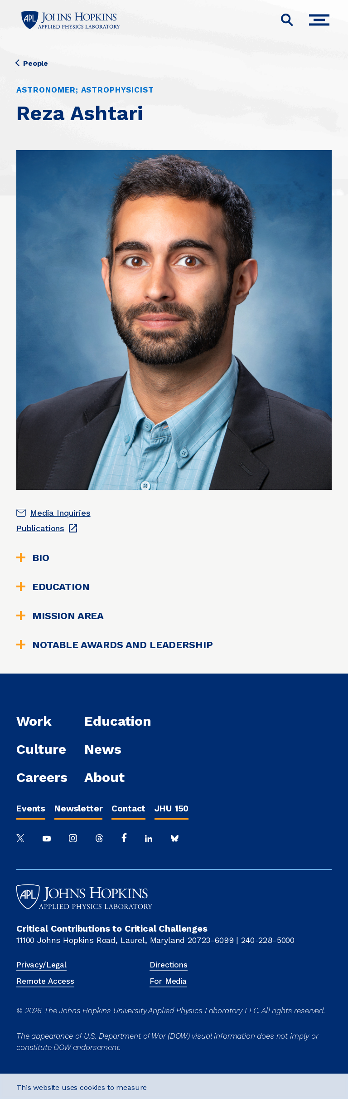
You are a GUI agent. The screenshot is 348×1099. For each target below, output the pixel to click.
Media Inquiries (60, 513)
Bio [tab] (32, 557)
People (32, 63)
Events (30, 808)
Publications (40, 528)
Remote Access (45, 981)
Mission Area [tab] (60, 616)
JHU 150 (171, 808)
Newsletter (78, 808)
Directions (168, 964)
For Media (168, 981)
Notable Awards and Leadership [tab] (114, 645)
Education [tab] (53, 586)
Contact (128, 808)
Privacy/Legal (41, 964)
